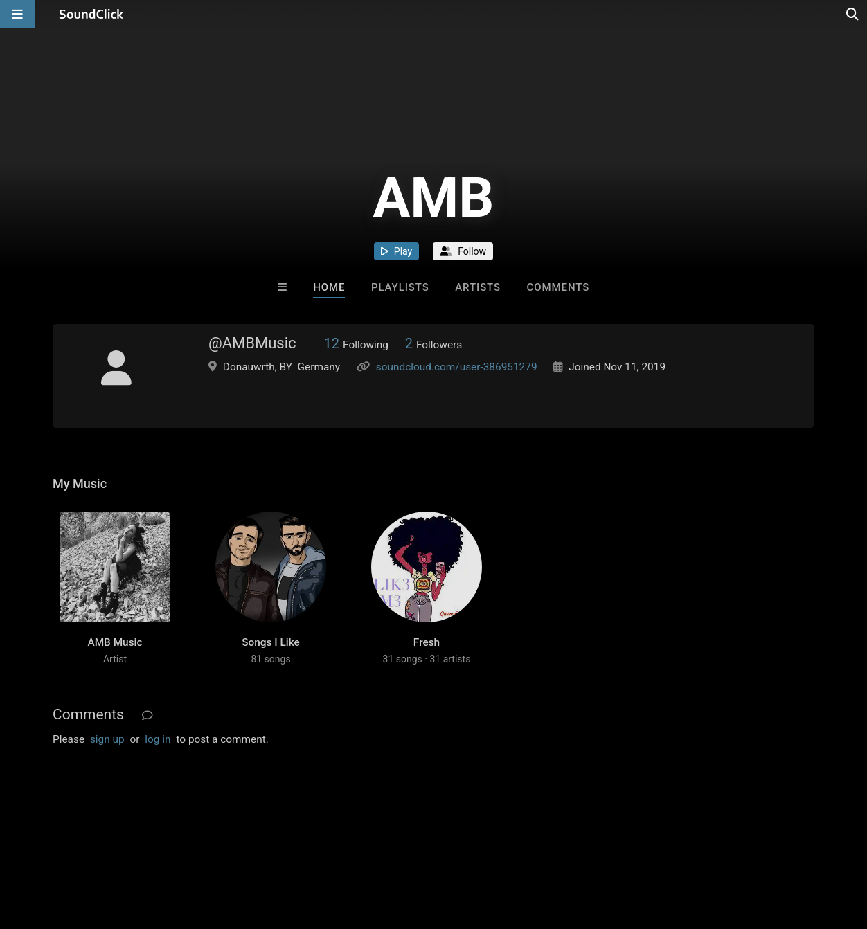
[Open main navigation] (17, 14)
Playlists (400, 287)
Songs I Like (271, 642)
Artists (478, 287)
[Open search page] (853, 14)
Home (329, 287)
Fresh (426, 642)
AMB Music (114, 642)
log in (157, 739)
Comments (558, 287)
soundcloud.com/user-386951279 (456, 367)
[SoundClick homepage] (91, 14)
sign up (107, 739)
